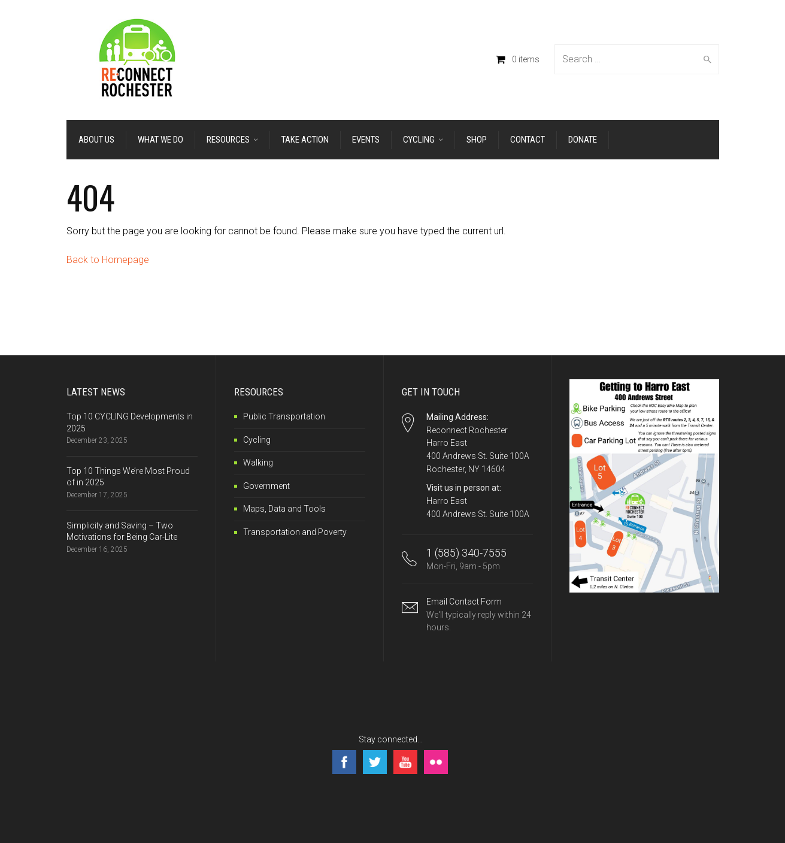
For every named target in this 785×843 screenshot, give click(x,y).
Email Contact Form (479, 615)
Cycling (257, 440)
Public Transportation (284, 416)
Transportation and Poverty (295, 532)
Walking (258, 462)
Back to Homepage (107, 259)
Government (266, 486)
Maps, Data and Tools (284, 508)
